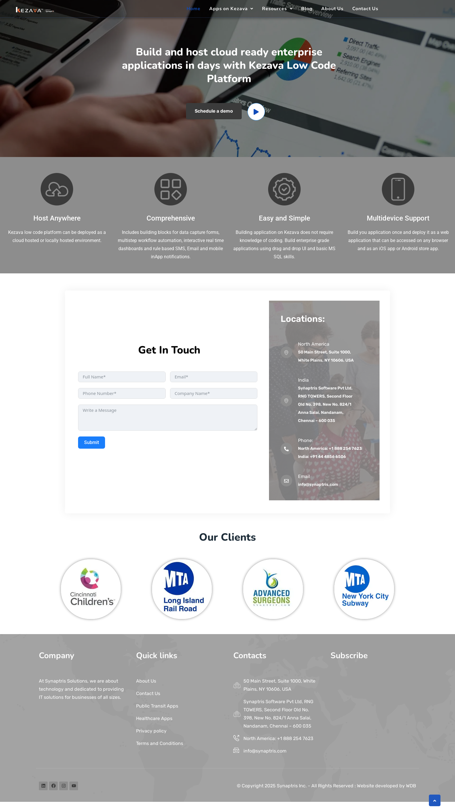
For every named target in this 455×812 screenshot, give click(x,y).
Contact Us (365, 9)
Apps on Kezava (231, 9)
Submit (91, 442)
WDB (411, 785)
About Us (332, 9)
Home (194, 9)
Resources (277, 9)
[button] (231, 8)
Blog (307, 9)
